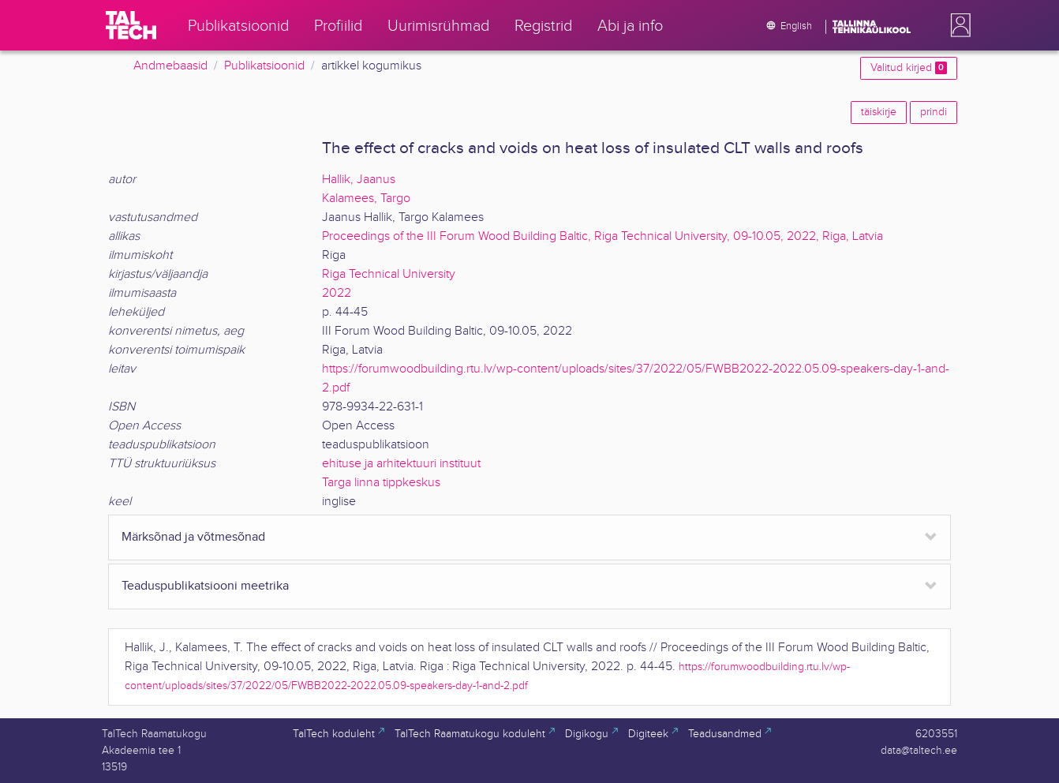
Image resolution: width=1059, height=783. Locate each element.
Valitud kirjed (908, 68)
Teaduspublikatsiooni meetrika (205, 586)
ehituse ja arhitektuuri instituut (401, 463)
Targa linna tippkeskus (381, 482)
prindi (933, 112)
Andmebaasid (170, 65)
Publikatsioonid (264, 65)
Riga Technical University (388, 274)
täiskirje (878, 112)
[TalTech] (131, 25)
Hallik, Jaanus (358, 179)
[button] (957, 25)
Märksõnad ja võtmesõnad (193, 537)
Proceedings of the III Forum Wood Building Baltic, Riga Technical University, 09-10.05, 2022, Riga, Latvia (602, 236)
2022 (336, 293)
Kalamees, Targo (366, 198)
